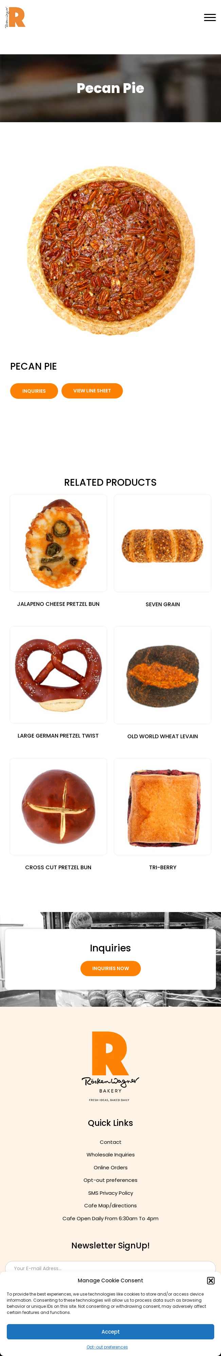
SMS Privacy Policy (110, 1192)
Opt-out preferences (107, 1347)
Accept (111, 1331)
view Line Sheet (92, 390)
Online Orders (111, 1167)
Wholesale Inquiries (111, 1154)
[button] (210, 1280)
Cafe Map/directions (110, 1205)
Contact (111, 1142)
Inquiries (34, 391)
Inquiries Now (110, 968)
